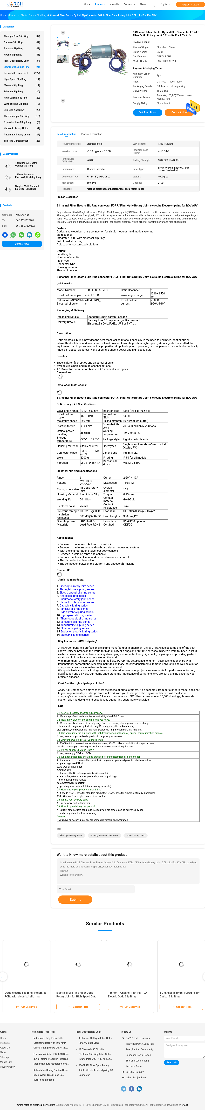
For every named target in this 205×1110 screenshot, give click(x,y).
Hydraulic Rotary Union (22, 128)
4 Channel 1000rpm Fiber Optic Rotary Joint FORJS (95, 1040)
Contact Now (22, 244)
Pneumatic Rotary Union (22, 134)
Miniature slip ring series (75, 621)
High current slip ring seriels (76, 612)
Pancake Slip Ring (22, 48)
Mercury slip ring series (74, 634)
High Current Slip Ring (22, 97)
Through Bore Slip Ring (22, 36)
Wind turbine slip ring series (77, 625)
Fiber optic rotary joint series (76, 586)
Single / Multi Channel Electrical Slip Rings (27, 187)
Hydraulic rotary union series (76, 602)
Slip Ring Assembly (22, 110)
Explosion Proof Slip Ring (22, 122)
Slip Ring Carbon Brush (22, 140)
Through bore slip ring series (76, 589)
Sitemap (4, 1057)
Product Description (91, 134)
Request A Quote (190, 4)
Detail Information (66, 134)
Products (5, 1043)
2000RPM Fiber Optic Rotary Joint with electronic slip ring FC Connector (96, 1070)
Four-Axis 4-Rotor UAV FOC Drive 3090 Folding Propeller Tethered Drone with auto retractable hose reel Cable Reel (51, 1059)
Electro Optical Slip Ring (22, 67)
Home (3, 1038)
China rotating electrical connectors (36, 1105)
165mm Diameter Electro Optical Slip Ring (28, 176)
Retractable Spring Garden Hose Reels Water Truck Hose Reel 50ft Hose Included (50, 1075)
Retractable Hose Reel (22, 73)
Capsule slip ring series (74, 605)
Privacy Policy (7, 1066)
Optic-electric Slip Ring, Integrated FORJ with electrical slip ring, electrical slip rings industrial (25, 996)
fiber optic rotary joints (71, 835)
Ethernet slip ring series (74, 628)
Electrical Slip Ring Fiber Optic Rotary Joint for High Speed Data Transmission (76, 996)
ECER (185, 1105)
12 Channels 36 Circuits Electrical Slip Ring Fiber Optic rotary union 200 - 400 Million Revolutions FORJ (95, 1054)
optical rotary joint (135, 835)
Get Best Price (147, 112)
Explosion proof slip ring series (79, 631)
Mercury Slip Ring (22, 85)
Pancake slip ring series (74, 608)
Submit (75, 900)
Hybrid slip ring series (73, 595)
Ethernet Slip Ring (22, 91)
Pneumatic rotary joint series (77, 599)
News (3, 1052)
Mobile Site (6, 1062)
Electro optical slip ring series (77, 592)
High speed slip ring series (76, 615)
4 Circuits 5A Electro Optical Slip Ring (26, 164)
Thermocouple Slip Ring (22, 116)
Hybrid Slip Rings (22, 54)
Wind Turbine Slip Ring (22, 104)
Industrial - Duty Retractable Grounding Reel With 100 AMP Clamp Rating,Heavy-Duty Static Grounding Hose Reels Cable (50, 1043)
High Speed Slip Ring (22, 79)
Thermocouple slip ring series (78, 618)
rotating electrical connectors (104, 835)
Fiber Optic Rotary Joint (22, 61)
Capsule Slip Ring (22, 42)
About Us (5, 1047)
